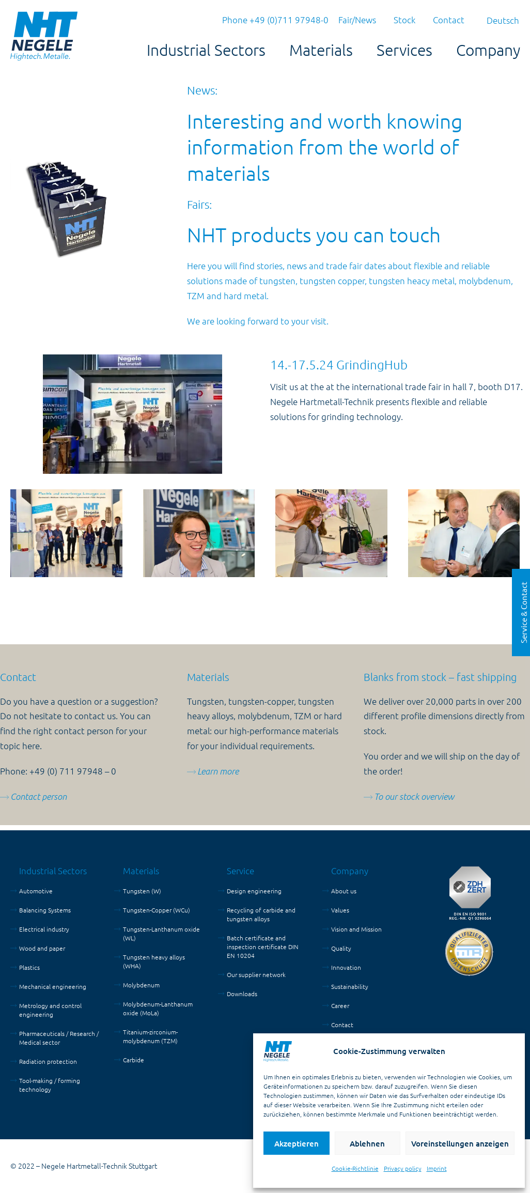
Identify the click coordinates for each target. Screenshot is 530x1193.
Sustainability (349, 986)
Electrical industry (44, 929)
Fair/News (357, 19)
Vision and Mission (356, 929)
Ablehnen (367, 1143)
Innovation (346, 967)
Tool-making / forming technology (49, 1084)
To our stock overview (414, 796)
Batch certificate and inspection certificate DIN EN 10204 (263, 946)
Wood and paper (42, 948)
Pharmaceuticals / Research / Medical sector (59, 1037)
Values (340, 910)
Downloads (242, 993)
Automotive (36, 891)
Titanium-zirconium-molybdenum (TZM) (150, 1036)
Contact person (38, 796)
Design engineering (254, 891)
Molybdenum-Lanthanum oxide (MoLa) (158, 1008)
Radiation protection (48, 1061)
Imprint (437, 1168)
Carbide (133, 1060)
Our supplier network (256, 974)
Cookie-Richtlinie (355, 1168)
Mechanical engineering (52, 986)
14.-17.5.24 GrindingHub (339, 364)
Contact (448, 19)
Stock (404, 19)
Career (340, 1005)
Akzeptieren (296, 1143)
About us (343, 891)
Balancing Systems (45, 910)
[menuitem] (503, 20)
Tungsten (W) (142, 891)
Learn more (218, 771)
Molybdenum (141, 985)
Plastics (29, 967)
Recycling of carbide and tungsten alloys (261, 914)
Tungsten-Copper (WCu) (156, 910)
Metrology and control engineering (50, 1009)
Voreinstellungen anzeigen (460, 1143)
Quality (341, 948)
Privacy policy (403, 1168)
